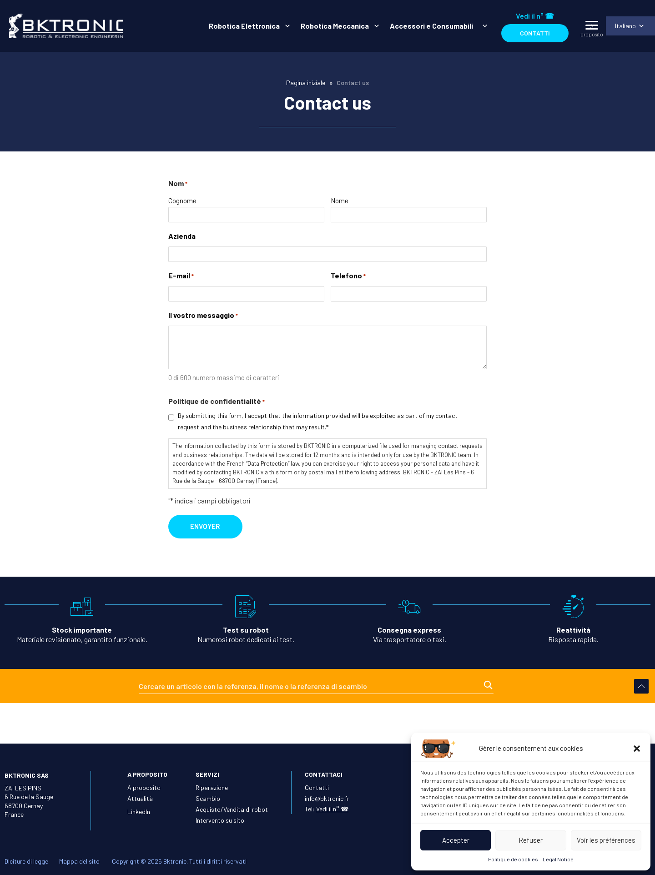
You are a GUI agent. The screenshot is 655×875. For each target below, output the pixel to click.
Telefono (348, 279)
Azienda (182, 238)
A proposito (144, 787)
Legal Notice (558, 859)
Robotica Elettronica (243, 25)
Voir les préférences (606, 840)
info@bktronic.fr (327, 798)
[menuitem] (246, 26)
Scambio (208, 798)
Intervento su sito (220, 820)
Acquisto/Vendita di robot (232, 809)
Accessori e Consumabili (432, 25)
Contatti (534, 33)
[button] (636, 748)
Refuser (531, 840)
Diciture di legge (26, 861)
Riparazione (212, 787)
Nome (339, 203)
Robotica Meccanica (334, 25)
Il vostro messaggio (203, 318)
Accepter (455, 840)
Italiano (624, 26)
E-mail (181, 279)
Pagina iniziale (305, 82)
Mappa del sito (79, 861)
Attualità (140, 798)
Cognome (182, 203)
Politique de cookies (513, 859)
